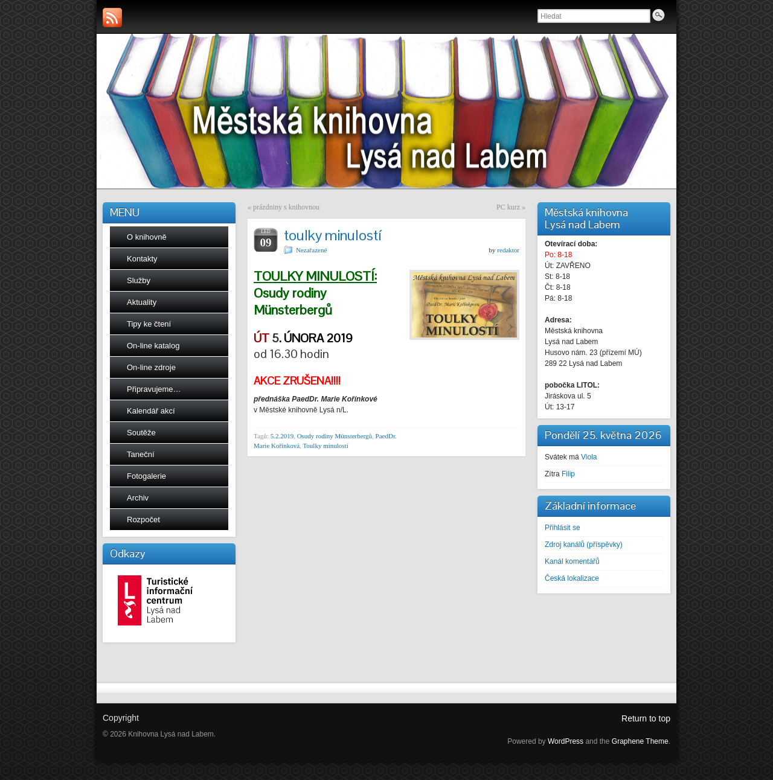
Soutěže (141, 432)
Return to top (645, 718)
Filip (568, 474)
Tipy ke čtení (149, 323)
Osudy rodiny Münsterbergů (334, 436)
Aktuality (141, 302)
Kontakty (142, 258)
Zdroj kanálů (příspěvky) (584, 544)
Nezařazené (311, 250)
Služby (138, 280)
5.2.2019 (282, 436)
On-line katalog (153, 345)
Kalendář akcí (151, 410)
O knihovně (147, 236)
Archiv (138, 497)
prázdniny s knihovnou (286, 207)
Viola (589, 457)
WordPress (565, 741)
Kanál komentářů (572, 561)
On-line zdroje (151, 367)
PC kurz (508, 207)
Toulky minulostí (325, 445)
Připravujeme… (154, 389)
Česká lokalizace (572, 578)
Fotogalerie (146, 476)
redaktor (508, 250)
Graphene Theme (640, 741)
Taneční (141, 454)
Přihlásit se (562, 527)
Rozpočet (143, 519)
